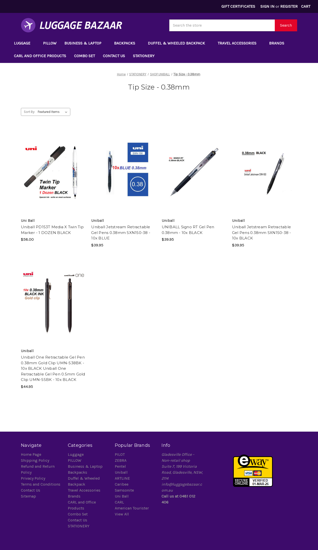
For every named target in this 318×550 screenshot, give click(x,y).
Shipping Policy (35, 460)
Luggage (24, 43)
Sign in (267, 6)
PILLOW (49, 43)
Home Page (31, 454)
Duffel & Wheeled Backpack (179, 43)
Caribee (121, 484)
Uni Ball (122, 496)
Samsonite (124, 490)
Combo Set (84, 55)
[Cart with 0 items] (305, 6)
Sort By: (29, 112)
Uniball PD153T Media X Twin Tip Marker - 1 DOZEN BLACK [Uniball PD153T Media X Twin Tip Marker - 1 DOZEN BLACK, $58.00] (52, 230)
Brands (279, 43)
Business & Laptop (85, 43)
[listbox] (53, 112)
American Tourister (132, 508)
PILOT (120, 454)
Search (286, 25)
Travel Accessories (239, 43)
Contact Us (114, 55)
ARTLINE (122, 478)
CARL (119, 502)
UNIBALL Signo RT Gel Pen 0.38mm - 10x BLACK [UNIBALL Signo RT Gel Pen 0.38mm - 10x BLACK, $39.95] (188, 230)
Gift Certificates (238, 6)
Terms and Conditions (40, 484)
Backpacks (127, 43)
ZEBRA (120, 460)
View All (122, 514)
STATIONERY (146, 55)
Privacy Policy (33, 478)
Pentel (120, 466)
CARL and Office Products (40, 55)
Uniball (121, 472)
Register (289, 6)
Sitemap (28, 496)
